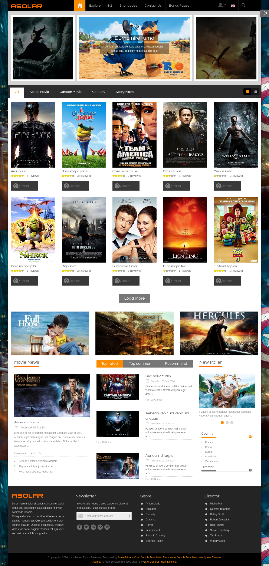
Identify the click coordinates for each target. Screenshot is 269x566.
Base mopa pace (75, 171)
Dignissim (69, 266)
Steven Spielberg (219, 530)
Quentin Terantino (220, 508)
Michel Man (216, 503)
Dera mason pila (23, 266)
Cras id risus (172, 171)
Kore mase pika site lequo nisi (36, 471)
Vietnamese (212, 461)
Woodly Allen (217, 540)
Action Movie (39, 91)
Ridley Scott (217, 514)
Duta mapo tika (175, 266)
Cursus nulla (223, 171)
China (208, 447)
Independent (153, 530)
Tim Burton (216, 535)
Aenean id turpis (26, 422)
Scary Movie (125, 91)
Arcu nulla (18, 171)
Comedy (98, 91)
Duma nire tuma (134, 38)
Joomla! (96, 561)
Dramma (150, 519)
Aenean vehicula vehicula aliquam (38, 461)
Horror (149, 524)
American (210, 456)
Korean (209, 451)
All (17, 91)
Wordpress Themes (210, 557)
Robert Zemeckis (219, 519)
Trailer (24, 186)
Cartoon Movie (71, 91)
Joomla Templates (151, 557)
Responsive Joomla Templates (180, 557)
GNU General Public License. (160, 561)
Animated (151, 508)
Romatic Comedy (155, 535)
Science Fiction (154, 540)
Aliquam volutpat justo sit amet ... (37, 466)
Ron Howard (217, 524)
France (209, 442)
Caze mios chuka (125, 171)
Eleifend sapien (225, 266)
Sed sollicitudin (158, 376)
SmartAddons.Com (129, 557)
